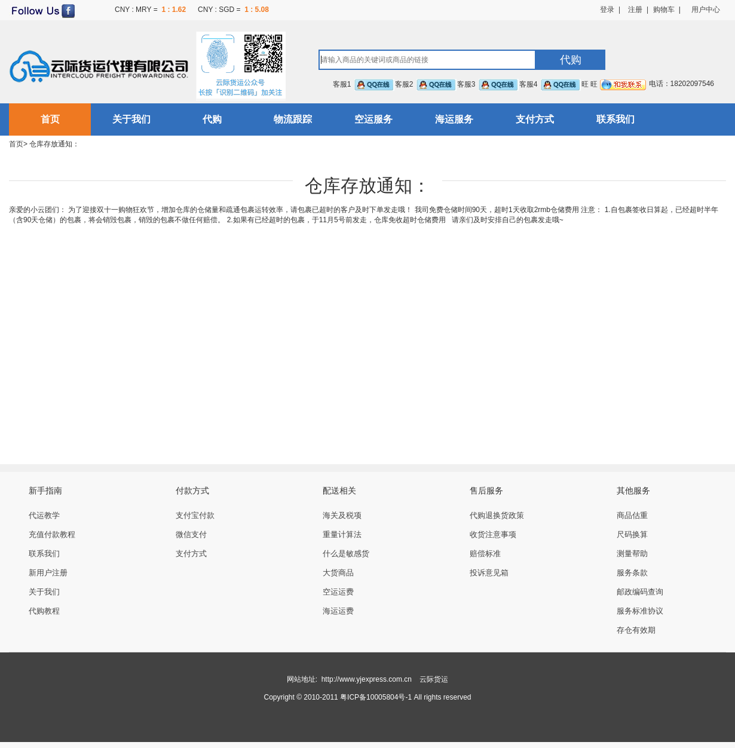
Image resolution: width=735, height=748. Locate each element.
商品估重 (632, 515)
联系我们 (615, 119)
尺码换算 (632, 534)
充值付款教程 (52, 534)
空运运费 (338, 591)
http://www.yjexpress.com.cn (366, 679)
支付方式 (535, 119)
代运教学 (44, 515)
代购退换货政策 (497, 515)
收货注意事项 (493, 534)
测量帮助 (632, 553)
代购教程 (44, 610)
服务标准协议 (640, 610)
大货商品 (338, 572)
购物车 (664, 9)
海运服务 (454, 119)
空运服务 (373, 119)
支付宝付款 (195, 515)
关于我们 (131, 119)
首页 (50, 119)
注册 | (634, 9)
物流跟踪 (293, 119)
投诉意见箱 (489, 572)
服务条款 (632, 572)
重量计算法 (342, 534)
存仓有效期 (636, 630)
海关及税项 (342, 515)
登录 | (610, 9)
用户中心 (705, 9)
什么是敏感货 (346, 553)
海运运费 (338, 610)
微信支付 (191, 534)
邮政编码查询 (640, 591)
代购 (212, 119)
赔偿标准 (485, 553)
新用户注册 (48, 572)
